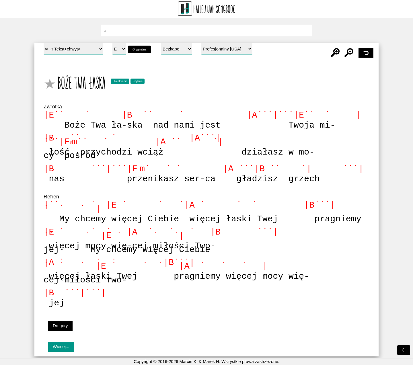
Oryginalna (139, 49)
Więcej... (61, 346)
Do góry (60, 325)
